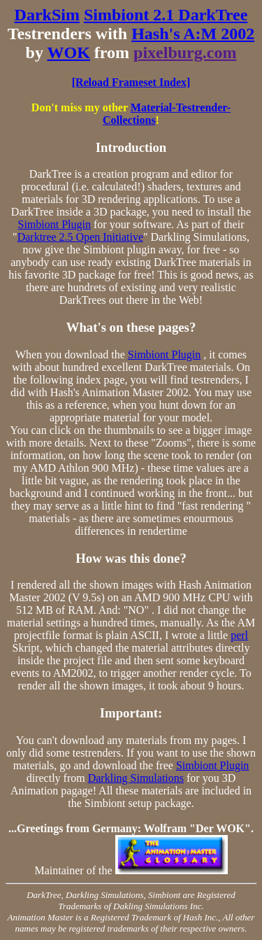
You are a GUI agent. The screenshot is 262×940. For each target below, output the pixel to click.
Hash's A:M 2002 (192, 33)
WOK (69, 52)
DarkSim (47, 15)
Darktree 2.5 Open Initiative (80, 237)
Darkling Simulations (136, 778)
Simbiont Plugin (54, 224)
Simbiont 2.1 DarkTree (165, 15)
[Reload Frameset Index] (131, 82)
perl (239, 635)
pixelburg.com (184, 52)
